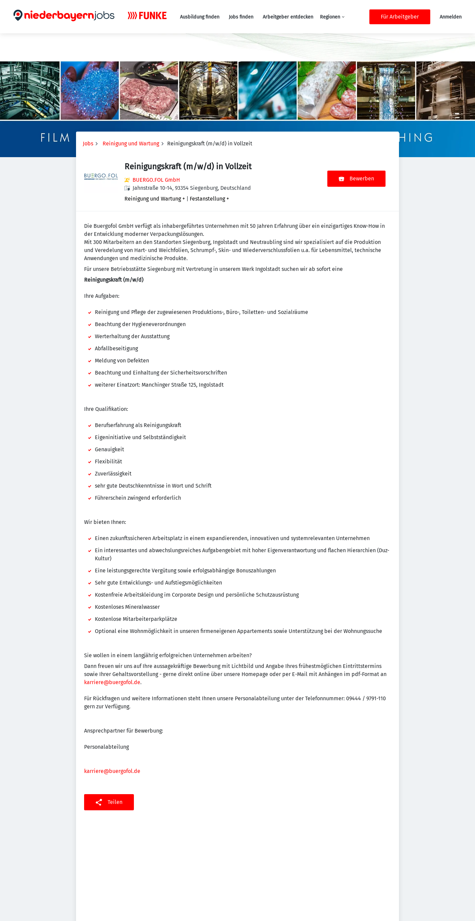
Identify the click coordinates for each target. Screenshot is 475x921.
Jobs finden (241, 17)
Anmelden (451, 17)
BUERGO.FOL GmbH (156, 180)
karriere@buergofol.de (112, 682)
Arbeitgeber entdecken (288, 17)
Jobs (88, 143)
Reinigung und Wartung (131, 143)
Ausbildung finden (199, 17)
